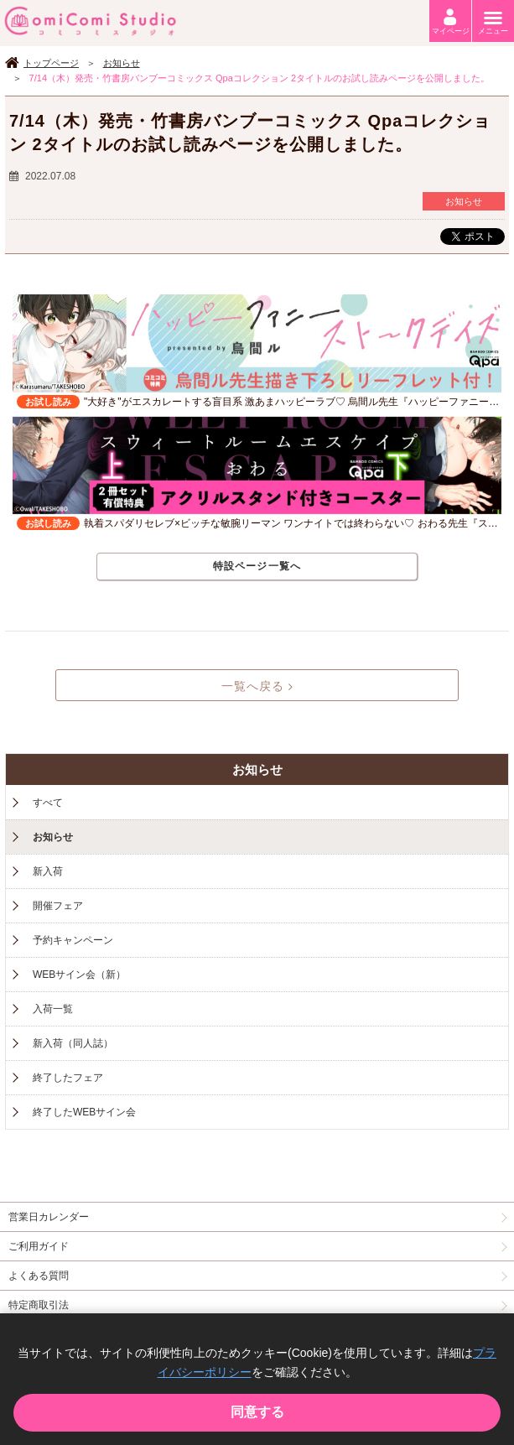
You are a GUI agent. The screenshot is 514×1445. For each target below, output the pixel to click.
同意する (257, 1412)
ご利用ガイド (38, 1246)
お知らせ (121, 63)
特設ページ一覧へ (257, 566)
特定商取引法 (38, 1305)
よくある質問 (38, 1275)
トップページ (51, 63)
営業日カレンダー (48, 1217)
